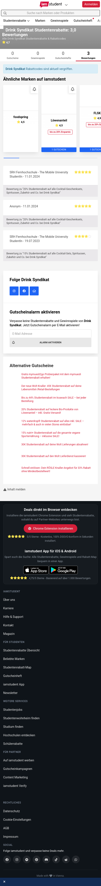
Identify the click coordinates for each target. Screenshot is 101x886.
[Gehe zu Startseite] (50, 4)
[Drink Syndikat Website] (35, 291)
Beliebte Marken (14, 659)
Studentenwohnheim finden (21, 718)
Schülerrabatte (13, 743)
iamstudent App (13, 684)
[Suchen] (5, 13)
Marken (40, 20)
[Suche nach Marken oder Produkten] (50, 13)
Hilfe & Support (13, 616)
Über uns (9, 599)
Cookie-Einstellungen (17, 819)
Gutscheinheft (84, 20)
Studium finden (13, 726)
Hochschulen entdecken (19, 735)
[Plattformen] (66, 4)
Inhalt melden (14, 489)
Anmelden (91, 4)
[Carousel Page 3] (42, 158)
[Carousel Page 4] (58, 158)
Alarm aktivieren (36, 342)
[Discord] (46, 859)
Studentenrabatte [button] (16, 20)
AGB (6, 828)
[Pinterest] (36, 859)
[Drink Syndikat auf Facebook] (25, 291)
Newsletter (10, 693)
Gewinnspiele (59, 20)
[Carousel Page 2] (27, 158)
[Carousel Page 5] (74, 158)
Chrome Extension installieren (50, 528)
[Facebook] (7, 859)
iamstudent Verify (15, 786)
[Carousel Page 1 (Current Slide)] (11, 158)
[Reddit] (66, 859)
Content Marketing (15, 777)
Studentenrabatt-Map (17, 667)
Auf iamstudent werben (18, 760)
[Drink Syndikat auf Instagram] (15, 291)
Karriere (8, 608)
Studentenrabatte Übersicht (21, 650)
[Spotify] (27, 859)
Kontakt (8, 625)
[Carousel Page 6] (89, 158)
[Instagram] (17, 859)
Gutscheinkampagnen (17, 769)
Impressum (10, 836)
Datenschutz (11, 811)
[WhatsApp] (76, 859)
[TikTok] (56, 859)
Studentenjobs (12, 709)
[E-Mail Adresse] (50, 333)
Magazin (9, 633)
